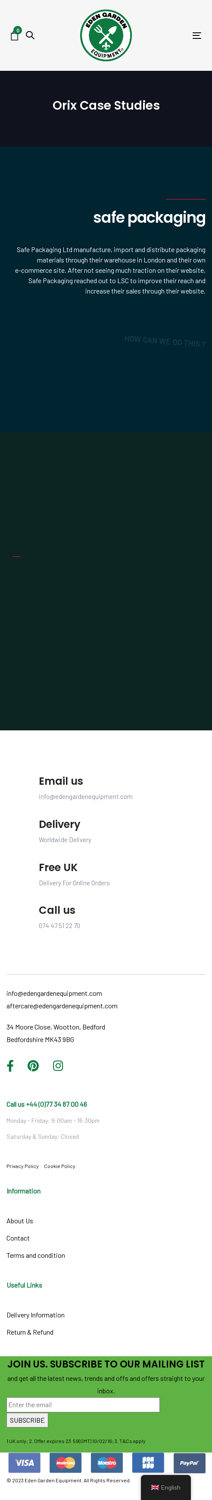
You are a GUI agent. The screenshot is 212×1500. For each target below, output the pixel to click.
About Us (19, 1220)
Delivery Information (35, 1315)
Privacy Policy (22, 1166)
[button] (30, 35)
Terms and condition (35, 1255)
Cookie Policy (59, 1166)
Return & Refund (29, 1332)
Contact (18, 1238)
